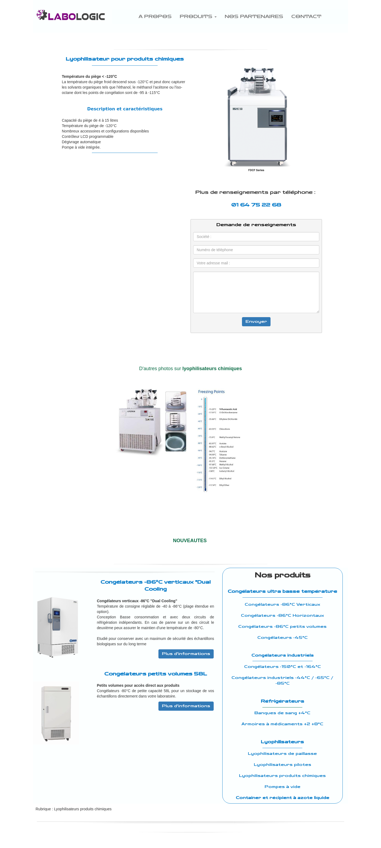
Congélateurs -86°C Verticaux (282, 604)
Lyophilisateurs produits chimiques (282, 775)
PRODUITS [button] (198, 16)
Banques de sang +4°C (282, 713)
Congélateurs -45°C (282, 637)
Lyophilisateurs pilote (281, 764)
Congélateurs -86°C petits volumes (282, 626)
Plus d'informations (186, 653)
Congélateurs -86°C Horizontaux (282, 615)
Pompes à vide (282, 786)
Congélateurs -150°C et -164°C (282, 666)
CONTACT (306, 16)
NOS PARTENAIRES (254, 16)
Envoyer (256, 321)
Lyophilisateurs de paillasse (282, 753)
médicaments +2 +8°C (297, 724)
